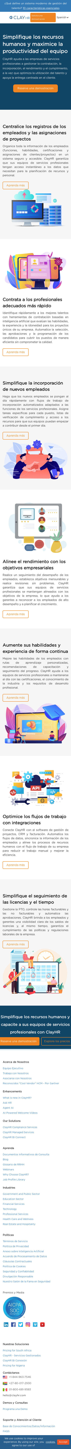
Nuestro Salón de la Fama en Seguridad (26, 1284)
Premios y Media (13, 1295)
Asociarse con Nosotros (17, 1081)
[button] (62, 17)
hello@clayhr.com (14, 1398)
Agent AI (8, 1110)
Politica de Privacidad (16, 1249)
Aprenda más (15, 185)
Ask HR (7, 1105)
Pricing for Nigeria (14, 1368)
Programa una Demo (15, 1412)
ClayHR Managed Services (18, 1135)
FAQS (6, 1434)
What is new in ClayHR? (17, 1100)
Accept (63, 1442)
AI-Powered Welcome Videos (20, 1115)
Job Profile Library (14, 1182)
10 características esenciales (41, 8)
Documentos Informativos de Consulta (26, 1157)
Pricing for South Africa (17, 1353)
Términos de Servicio (15, 1244)
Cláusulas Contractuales (17, 1264)
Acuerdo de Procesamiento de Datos (25, 1259)
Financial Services (13, 1207)
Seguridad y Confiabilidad (18, 1274)
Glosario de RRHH (13, 1167)
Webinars (8, 1172)
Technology (10, 1212)
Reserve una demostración (35, 88)
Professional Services (15, 1217)
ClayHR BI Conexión (15, 1363)
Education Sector (13, 1202)
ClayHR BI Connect (14, 1140)
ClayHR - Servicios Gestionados (22, 1358)
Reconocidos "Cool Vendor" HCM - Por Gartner (31, 1086)
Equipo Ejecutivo (13, 1071)
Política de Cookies (14, 1269)
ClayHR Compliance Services (20, 1130)
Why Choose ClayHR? (16, 1177)
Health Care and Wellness (18, 1222)
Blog (5, 1162)
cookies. (50, 1442)
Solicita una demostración (38, 17)
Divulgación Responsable (18, 1279)
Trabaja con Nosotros (16, 1076)
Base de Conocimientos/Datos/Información (29, 1429)
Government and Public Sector (21, 1197)
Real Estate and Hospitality (19, 1227)
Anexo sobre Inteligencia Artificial (23, 1254)
